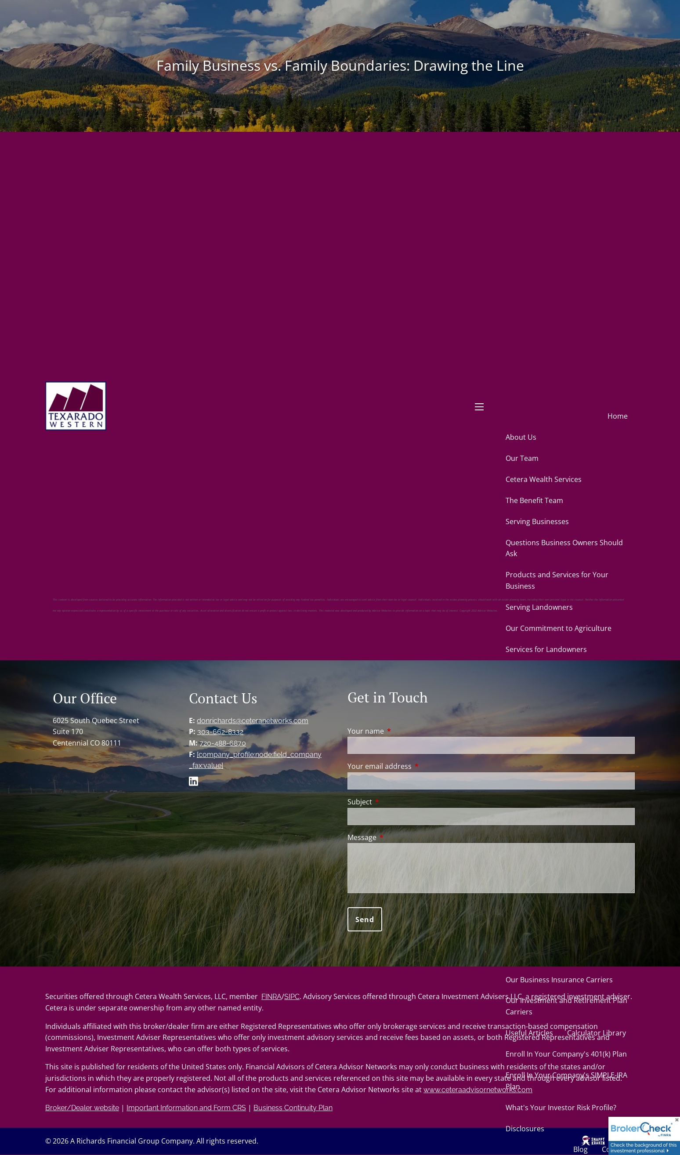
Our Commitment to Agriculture (558, 628)
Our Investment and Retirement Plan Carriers (566, 1006)
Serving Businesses (537, 521)
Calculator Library (596, 1033)
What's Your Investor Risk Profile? (561, 1107)
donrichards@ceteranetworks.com (252, 721)
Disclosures (525, 1128)
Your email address (414, 766)
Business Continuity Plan (293, 1108)
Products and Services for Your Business (557, 580)
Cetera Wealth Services (544, 479)
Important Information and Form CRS (186, 1108)
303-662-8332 (220, 732)
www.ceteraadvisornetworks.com (477, 1090)
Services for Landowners (546, 649)
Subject (395, 802)
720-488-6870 (222, 743)
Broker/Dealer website (82, 1108)
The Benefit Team (534, 500)
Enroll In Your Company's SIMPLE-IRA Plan (566, 1080)
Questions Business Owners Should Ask (564, 548)
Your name (401, 731)
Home (618, 416)
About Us (521, 437)
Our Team (522, 458)
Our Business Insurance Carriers (559, 980)
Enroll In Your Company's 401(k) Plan (566, 1054)
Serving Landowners (539, 607)
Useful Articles (529, 1033)
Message (397, 837)
